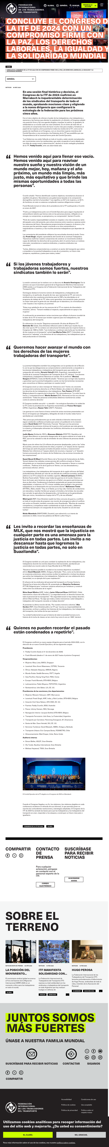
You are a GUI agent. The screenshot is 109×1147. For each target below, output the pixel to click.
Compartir (18, 849)
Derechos (52, 994)
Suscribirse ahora (73, 879)
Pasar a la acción (87, 5)
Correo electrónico (45, 884)
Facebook (93, 1051)
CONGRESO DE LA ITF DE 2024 (33, 826)
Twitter (87, 1051)
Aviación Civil (89, 991)
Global (50, 826)
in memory (77, 991)
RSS (100, 1057)
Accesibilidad (66, 1099)
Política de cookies (68, 1105)
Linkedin (87, 1057)
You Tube (100, 1051)
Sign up (31, 1055)
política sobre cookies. (66, 1142)
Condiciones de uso (88, 1099)
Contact (71, 1055)
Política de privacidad (69, 1110)
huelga (42, 994)
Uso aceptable (86, 1105)
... (67, 994)
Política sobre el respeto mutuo (87, 1111)
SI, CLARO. (28, 1134)
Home (9, 67)
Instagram (93, 1057)
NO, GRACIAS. (81, 1134)
